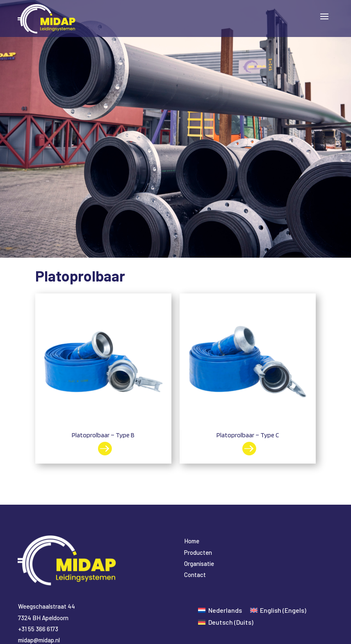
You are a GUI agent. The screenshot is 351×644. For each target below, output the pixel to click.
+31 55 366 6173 (38, 628)
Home (191, 541)
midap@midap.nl (39, 640)
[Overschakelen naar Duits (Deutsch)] (225, 622)
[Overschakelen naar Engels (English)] (278, 610)
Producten (198, 552)
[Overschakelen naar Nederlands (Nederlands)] (220, 610)
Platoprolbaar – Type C (248, 435)
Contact (195, 574)
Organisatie (199, 563)
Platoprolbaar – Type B (103, 435)
